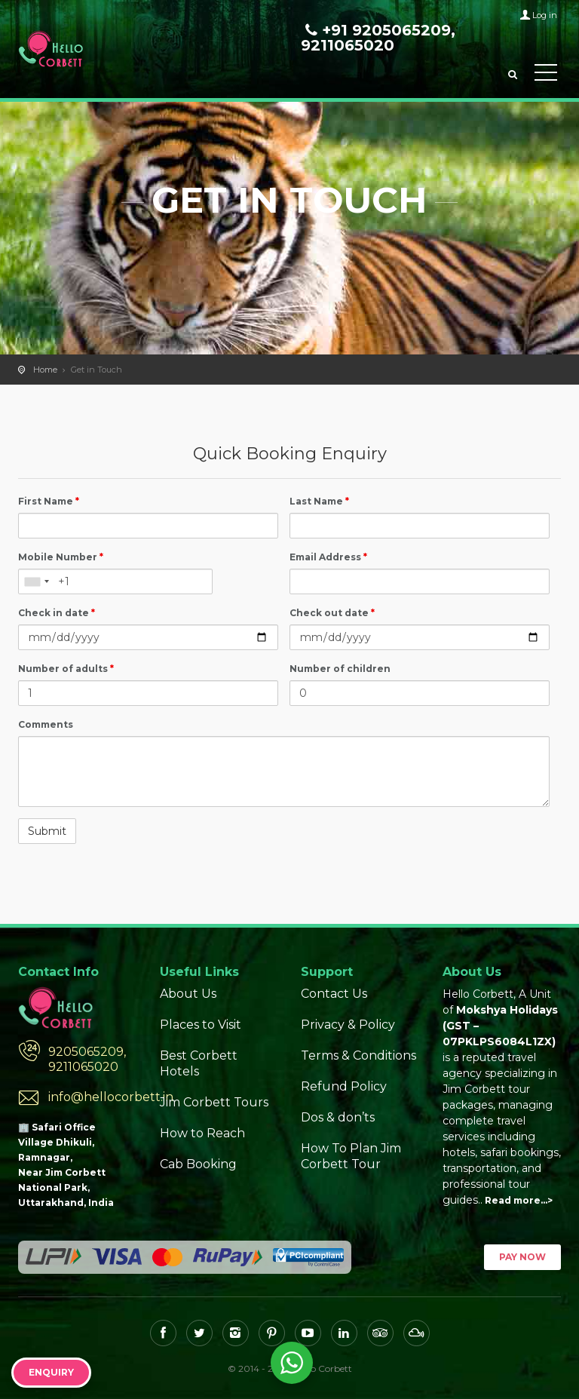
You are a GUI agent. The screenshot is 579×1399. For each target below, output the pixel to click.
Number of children (340, 668)
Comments (45, 724)
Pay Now (522, 1256)
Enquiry (51, 1372)
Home (45, 369)
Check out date (332, 612)
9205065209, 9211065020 (87, 1059)
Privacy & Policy (348, 1024)
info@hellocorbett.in (92, 1097)
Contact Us (334, 993)
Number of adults (66, 668)
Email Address (328, 557)
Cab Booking (198, 1164)
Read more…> (519, 1200)
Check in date (56, 612)
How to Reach (202, 1133)
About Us (188, 993)
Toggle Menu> (546, 72)
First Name (48, 501)
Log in (544, 15)
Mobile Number (60, 557)
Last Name (319, 501)
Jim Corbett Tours (214, 1102)
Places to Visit (200, 1024)
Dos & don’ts (338, 1117)
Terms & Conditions (358, 1055)
